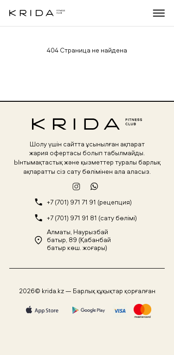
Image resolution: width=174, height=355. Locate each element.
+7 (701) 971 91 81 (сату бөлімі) (92, 218)
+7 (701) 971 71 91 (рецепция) (89, 202)
